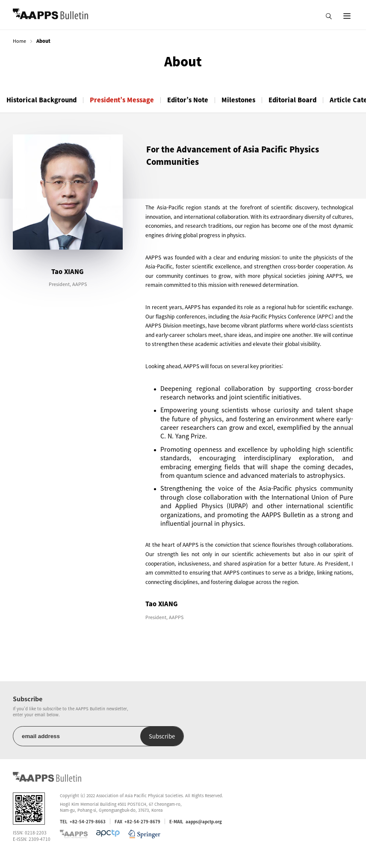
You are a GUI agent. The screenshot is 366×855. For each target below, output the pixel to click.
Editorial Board (292, 99)
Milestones (238, 99)
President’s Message (122, 99)
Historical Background (41, 99)
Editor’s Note (187, 99)
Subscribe (162, 736)
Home (19, 41)
